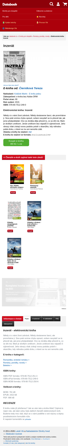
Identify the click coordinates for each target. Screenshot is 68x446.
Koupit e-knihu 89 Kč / (16, 142)
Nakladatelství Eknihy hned (38, 431)
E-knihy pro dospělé (25, 36)
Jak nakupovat (19, 443)
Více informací (36, 439)
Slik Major (30, 227)
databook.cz (13, 36)
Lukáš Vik (19, 431)
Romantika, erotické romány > (16, 360)
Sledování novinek (14, 434)
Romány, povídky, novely (41, 36)
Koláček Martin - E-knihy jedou (27, 94)
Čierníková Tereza (30, 88)
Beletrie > (7, 365)
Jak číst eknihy (30, 443)
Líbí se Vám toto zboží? (11, 85)
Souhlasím (46, 439)
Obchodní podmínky (11, 441)
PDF (30, 132)
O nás (12, 443)
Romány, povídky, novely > (15, 363)
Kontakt (5, 443)
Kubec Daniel (12, 227)
